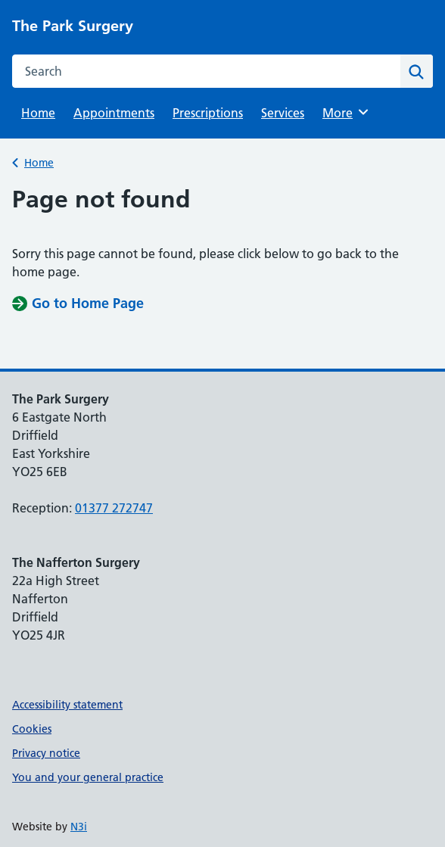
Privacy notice (46, 753)
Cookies (31, 729)
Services (282, 112)
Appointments (113, 112)
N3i (78, 826)
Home (38, 112)
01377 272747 (114, 507)
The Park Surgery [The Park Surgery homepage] (72, 26)
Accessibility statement (67, 705)
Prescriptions (208, 112)
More (347, 112)
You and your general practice (87, 777)
